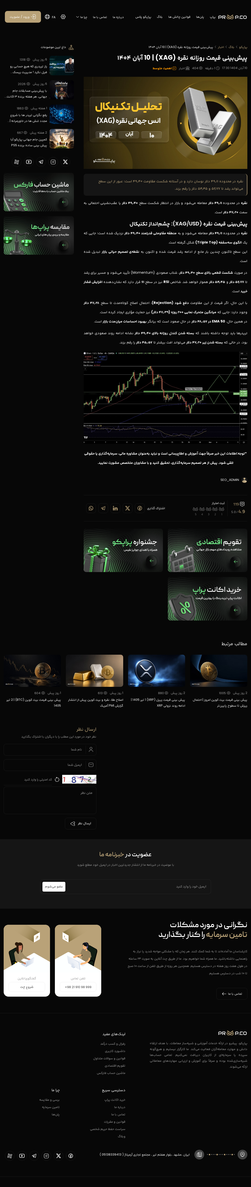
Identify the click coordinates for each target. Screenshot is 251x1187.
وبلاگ (121, 1136)
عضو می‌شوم (54, 886)
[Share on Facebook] (140, 508)
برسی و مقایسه (49, 1099)
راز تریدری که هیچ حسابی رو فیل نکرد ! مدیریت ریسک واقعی (28, 69)
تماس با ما (100, 17)
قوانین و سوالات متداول (109, 1058)
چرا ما (81, 17)
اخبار (221, 47)
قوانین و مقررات (114, 1121)
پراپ (213, 16)
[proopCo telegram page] (41, 162)
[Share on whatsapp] (91, 508)
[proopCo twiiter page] (65, 162)
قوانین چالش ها (179, 16)
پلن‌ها (200, 16)
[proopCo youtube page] (29, 162)
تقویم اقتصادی (115, 1065)
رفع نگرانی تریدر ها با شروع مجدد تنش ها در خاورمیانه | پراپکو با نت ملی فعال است (28, 118)
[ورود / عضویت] (23, 17)
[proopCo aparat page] (16, 162)
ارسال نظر (80, 823)
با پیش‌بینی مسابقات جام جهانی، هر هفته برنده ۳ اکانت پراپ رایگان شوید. (27, 93)
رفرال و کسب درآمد (112, 1043)
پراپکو (243, 47)
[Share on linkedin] (115, 508)
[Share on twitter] (127, 508)
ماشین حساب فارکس (111, 1072)
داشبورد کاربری (115, 1051)
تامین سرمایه (51, 1107)
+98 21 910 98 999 (78, 987)
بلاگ (160, 16)
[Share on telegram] (103, 508)
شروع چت (26, 987)
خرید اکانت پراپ (114, 1099)
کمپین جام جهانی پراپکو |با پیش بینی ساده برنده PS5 (28, 142)
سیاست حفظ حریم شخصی (107, 1129)
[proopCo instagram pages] (53, 162)
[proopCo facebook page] (71, 1156)
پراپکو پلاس (143, 16)
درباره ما (118, 17)
